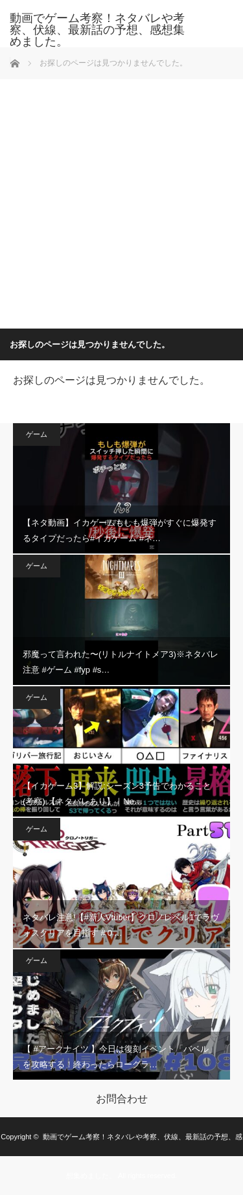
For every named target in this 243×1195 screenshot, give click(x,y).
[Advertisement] (121, 200)
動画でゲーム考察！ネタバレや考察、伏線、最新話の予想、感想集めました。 (97, 29)
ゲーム (36, 434)
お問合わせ (122, 1099)
